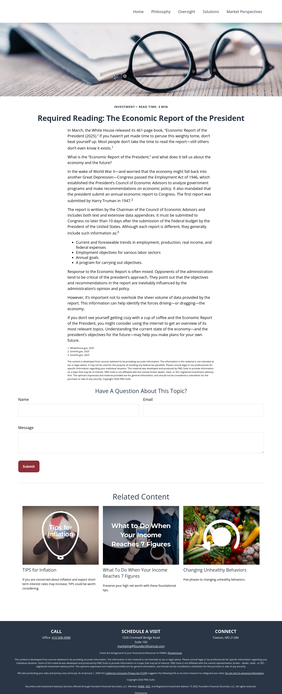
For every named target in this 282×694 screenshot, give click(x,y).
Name (23, 399)
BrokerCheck (175, 652)
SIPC (148, 686)
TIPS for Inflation (39, 570)
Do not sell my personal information (244, 673)
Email (148, 399)
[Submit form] (28, 466)
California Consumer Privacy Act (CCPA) (126, 673)
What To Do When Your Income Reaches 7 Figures (135, 573)
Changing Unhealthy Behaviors (215, 570)
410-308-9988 (61, 638)
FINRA (141, 686)
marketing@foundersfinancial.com (141, 646)
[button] (138, 11)
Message (26, 427)
